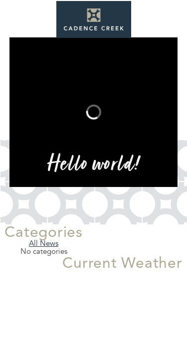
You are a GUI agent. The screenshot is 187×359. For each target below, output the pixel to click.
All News (43, 243)
